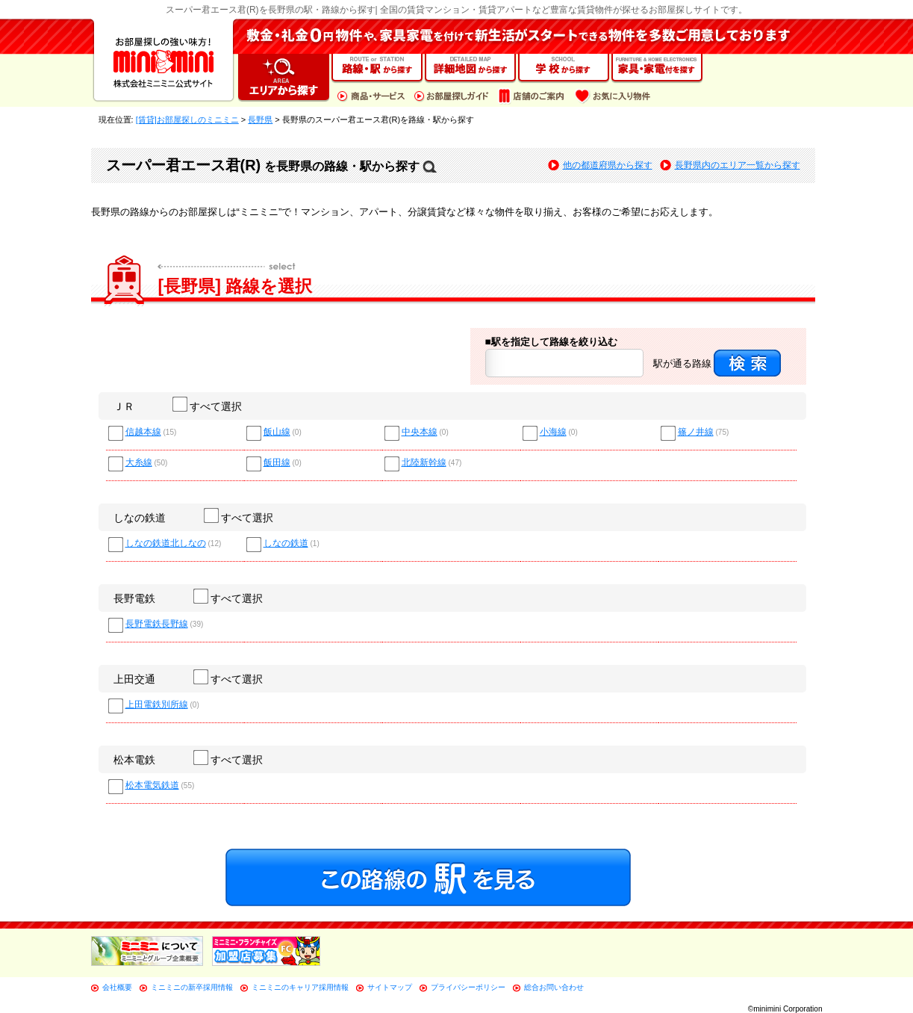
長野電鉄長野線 (156, 624)
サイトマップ (389, 987)
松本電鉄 (134, 760)
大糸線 (138, 463)
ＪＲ (123, 406)
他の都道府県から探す (607, 165)
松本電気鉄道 (152, 785)
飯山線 (277, 432)
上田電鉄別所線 (156, 705)
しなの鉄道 (139, 518)
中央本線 (419, 432)
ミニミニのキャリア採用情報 (300, 987)
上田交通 (134, 679)
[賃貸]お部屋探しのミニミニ (187, 119)
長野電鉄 (134, 598)
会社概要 (117, 987)
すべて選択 (208, 406)
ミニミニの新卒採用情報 (192, 987)
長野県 (260, 119)
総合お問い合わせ (554, 987)
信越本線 (143, 432)
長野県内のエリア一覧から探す (737, 165)
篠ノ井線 (696, 432)
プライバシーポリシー (468, 987)
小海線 (553, 432)
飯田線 (277, 463)
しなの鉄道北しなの (165, 543)
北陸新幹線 (424, 463)
